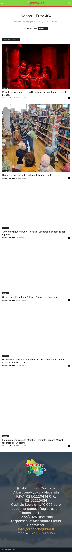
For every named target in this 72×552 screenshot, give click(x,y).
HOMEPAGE (42, 28)
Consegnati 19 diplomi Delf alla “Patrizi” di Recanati (29, 297)
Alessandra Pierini (8, 98)
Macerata (5, 228)
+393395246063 (42, 533)
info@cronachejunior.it (36, 529)
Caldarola (5, 88)
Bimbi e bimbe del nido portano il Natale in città (27, 175)
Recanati (5, 293)
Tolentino (6, 171)
